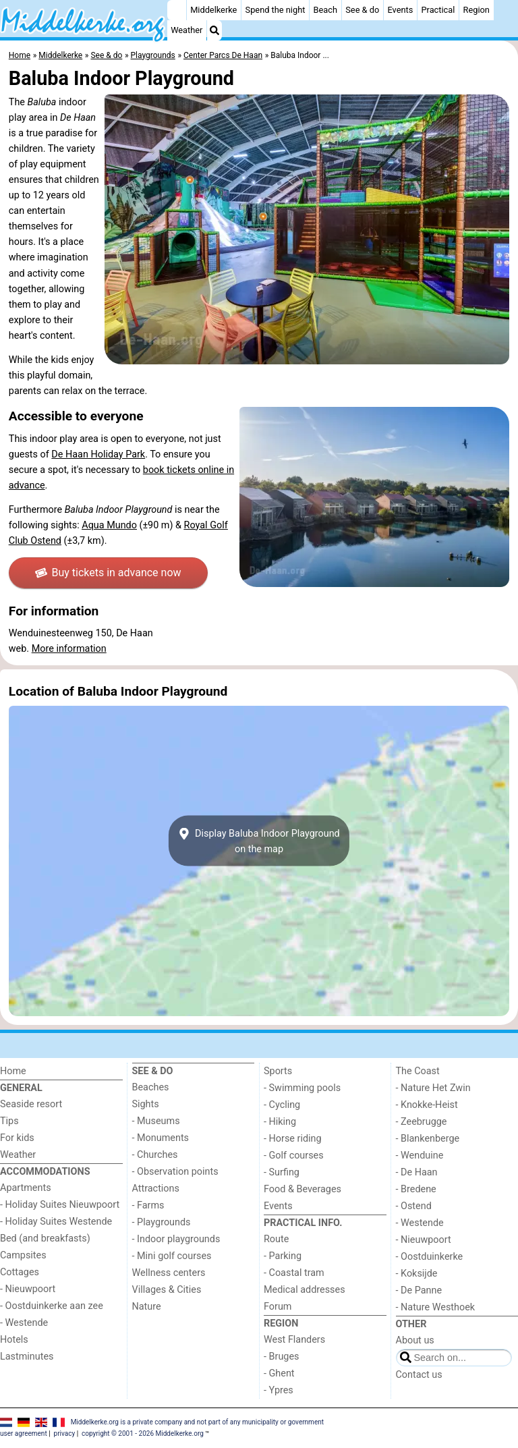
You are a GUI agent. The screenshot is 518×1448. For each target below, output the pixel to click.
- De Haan (417, 1172)
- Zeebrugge (421, 1121)
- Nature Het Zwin (433, 1088)
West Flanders (294, 1339)
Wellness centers (169, 1273)
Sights (145, 1104)
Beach (325, 10)
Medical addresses (304, 1290)
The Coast (418, 1071)
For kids (17, 1138)
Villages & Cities (167, 1290)
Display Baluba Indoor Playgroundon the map (258, 840)
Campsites (23, 1255)
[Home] (176, 10)
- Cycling (282, 1105)
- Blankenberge (428, 1138)
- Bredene (416, 1189)
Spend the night (276, 10)
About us (415, 1340)
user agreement (23, 1433)
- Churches (155, 1155)
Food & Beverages (302, 1189)
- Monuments (161, 1138)
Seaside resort (31, 1104)
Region (476, 10)
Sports (278, 1071)
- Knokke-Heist (427, 1105)
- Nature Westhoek (436, 1307)
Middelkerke (213, 10)
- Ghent (279, 1373)
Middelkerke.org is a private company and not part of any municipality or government (197, 1422)
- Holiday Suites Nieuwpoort (59, 1204)
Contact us (419, 1375)
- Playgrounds (161, 1222)
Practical (438, 10)
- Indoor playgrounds (176, 1239)
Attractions (155, 1188)
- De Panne (419, 1290)
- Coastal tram (294, 1273)
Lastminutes (26, 1356)
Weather (186, 30)
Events (400, 10)
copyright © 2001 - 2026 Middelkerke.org (143, 1433)
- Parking (282, 1256)
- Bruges (281, 1356)
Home (13, 1071)
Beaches (150, 1087)
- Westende (24, 1323)
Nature (146, 1306)
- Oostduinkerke (429, 1256)
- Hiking (280, 1121)
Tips (9, 1121)
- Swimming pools (302, 1088)
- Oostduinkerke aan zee (51, 1306)
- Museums (156, 1121)
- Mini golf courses (172, 1256)
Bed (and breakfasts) (45, 1238)
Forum (277, 1306)
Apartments (25, 1188)
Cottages (19, 1272)
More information (69, 649)
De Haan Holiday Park (98, 454)
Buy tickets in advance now (108, 572)
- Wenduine (420, 1155)
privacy (65, 1433)
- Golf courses (294, 1155)
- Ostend (414, 1206)
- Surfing (281, 1172)
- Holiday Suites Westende (56, 1221)
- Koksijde (417, 1273)
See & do (362, 10)
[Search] (214, 30)
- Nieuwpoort (27, 1289)
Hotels (14, 1339)
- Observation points (175, 1171)
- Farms (148, 1205)
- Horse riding (293, 1138)
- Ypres (278, 1390)
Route (276, 1239)
